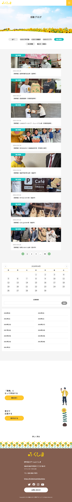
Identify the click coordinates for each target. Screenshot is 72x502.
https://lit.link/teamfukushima (34, 479)
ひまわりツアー (47, 39)
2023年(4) (41, 313)
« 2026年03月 (5, 266)
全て (13, 39)
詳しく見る (36, 436)
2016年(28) (41, 330)
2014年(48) (41, 336)
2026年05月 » (66, 266)
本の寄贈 (30, 44)
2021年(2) (7, 319)
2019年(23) (7, 324)
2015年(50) (7, 336)
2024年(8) (7, 313)
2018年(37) (41, 324)
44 (45, 254)
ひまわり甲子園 (24, 39)
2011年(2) (7, 347)
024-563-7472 (32, 473)
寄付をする (14, 418)
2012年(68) (41, 341)
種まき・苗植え (41, 44)
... (40, 254)
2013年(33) (7, 341)
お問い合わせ (36, 490)
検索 (64, 303)
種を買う (14, 398)
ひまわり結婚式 (36, 39)
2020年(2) (41, 319)
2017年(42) (7, 330)
